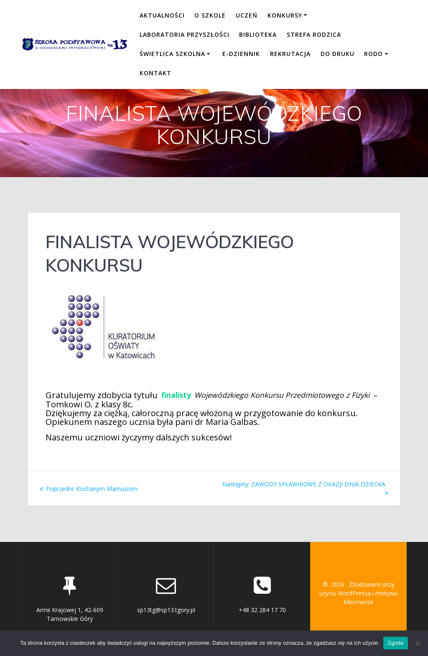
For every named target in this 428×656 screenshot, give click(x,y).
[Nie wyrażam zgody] (417, 643)
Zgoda (395, 643)
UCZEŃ (246, 15)
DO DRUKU (337, 54)
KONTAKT (155, 73)
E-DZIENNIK (241, 54)
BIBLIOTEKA (258, 34)
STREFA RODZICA (314, 34)
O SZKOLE (210, 15)
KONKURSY (285, 15)
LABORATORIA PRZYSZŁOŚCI (184, 34)
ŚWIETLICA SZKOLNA (172, 54)
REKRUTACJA (290, 54)
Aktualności (162, 15)
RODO (373, 54)
